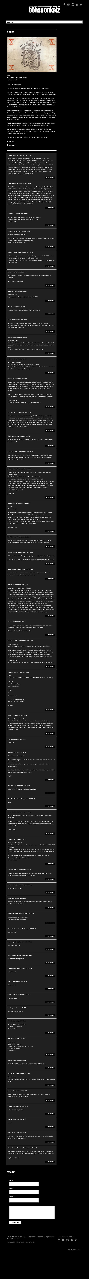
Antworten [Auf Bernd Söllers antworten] (51, 833)
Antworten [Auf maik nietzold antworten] (51, 430)
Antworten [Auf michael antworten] (51, 615)
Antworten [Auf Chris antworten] (51, 1067)
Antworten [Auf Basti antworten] (51, 372)
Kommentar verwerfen (11, 1175)
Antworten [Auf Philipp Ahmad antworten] (51, 177)
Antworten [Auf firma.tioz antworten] (51, 709)
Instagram (72, 4)
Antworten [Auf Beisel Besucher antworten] (51, 578)
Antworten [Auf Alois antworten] (51, 285)
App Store (77, 4)
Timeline (51, 1237)
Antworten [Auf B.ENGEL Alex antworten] (51, 497)
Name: (11, 1180)
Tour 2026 (15, 1238)
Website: (12, 1196)
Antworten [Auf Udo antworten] (51, 1032)
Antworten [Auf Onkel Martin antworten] (51, 246)
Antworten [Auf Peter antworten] (51, 863)
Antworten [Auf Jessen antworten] (51, 406)
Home (9, 1237)
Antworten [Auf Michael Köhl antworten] (51, 1085)
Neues (14, 1237)
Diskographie (42, 1237)
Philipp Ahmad (12, 155)
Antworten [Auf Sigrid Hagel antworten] (51, 445)
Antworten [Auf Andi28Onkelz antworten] (51, 546)
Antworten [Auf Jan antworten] (51, 634)
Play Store (80, 4)
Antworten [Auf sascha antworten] (51, 353)
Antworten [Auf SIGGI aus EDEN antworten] (51, 266)
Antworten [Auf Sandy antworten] (51, 733)
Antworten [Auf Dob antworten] (51, 779)
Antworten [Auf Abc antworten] (51, 1126)
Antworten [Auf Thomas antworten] (51, 1113)
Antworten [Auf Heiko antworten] (51, 300)
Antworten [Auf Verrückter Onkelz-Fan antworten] (51, 936)
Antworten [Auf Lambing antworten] (51, 1015)
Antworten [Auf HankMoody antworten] (51, 531)
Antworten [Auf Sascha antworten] (51, 1100)
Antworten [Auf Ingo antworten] (51, 746)
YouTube (68, 4)
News (8, 75)
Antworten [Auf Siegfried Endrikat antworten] (51, 923)
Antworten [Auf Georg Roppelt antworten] (51, 949)
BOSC (9, 1238)
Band (20, 1237)
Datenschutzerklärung (25, 1242)
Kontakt (32, 1237)
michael (10, 584)
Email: (11, 1188)
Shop (25, 1237)
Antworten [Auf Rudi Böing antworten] (51, 793)
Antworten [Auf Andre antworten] (51, 331)
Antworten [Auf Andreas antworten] (51, 225)
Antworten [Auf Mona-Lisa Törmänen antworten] (51, 806)
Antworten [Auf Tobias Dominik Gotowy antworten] (51, 1161)
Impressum (11, 1242)
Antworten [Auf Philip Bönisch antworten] (51, 975)
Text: (10, 1204)
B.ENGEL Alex (20, 1171)
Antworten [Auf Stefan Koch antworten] (51, 1002)
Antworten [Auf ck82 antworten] (51, 1142)
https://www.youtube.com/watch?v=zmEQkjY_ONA (23, 219)
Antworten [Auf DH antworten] (51, 314)
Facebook (64, 4)
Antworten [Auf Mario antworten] (51, 907)
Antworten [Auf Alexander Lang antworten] (51, 892)
